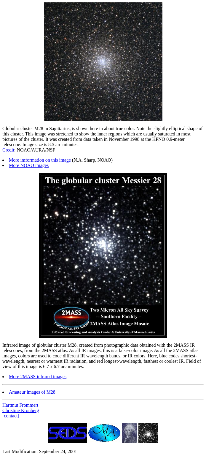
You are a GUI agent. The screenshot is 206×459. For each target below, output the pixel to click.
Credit (8, 149)
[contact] (10, 415)
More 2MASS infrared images (37, 376)
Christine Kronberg (20, 410)
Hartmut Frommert (20, 405)
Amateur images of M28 (32, 392)
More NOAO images (29, 165)
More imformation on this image (40, 160)
